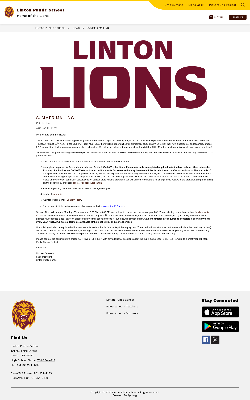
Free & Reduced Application (87, 182)
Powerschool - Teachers (122, 306)
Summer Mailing (98, 28)
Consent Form (74, 199)
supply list (57, 194)
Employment (174, 4)
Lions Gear (195, 4)
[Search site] (243, 5)
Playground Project (222, 4)
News (76, 28)
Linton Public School (50, 28)
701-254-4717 (46, 360)
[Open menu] (216, 17)
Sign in (237, 17)
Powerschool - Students (122, 313)
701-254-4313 (30, 364)
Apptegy (132, 395)
